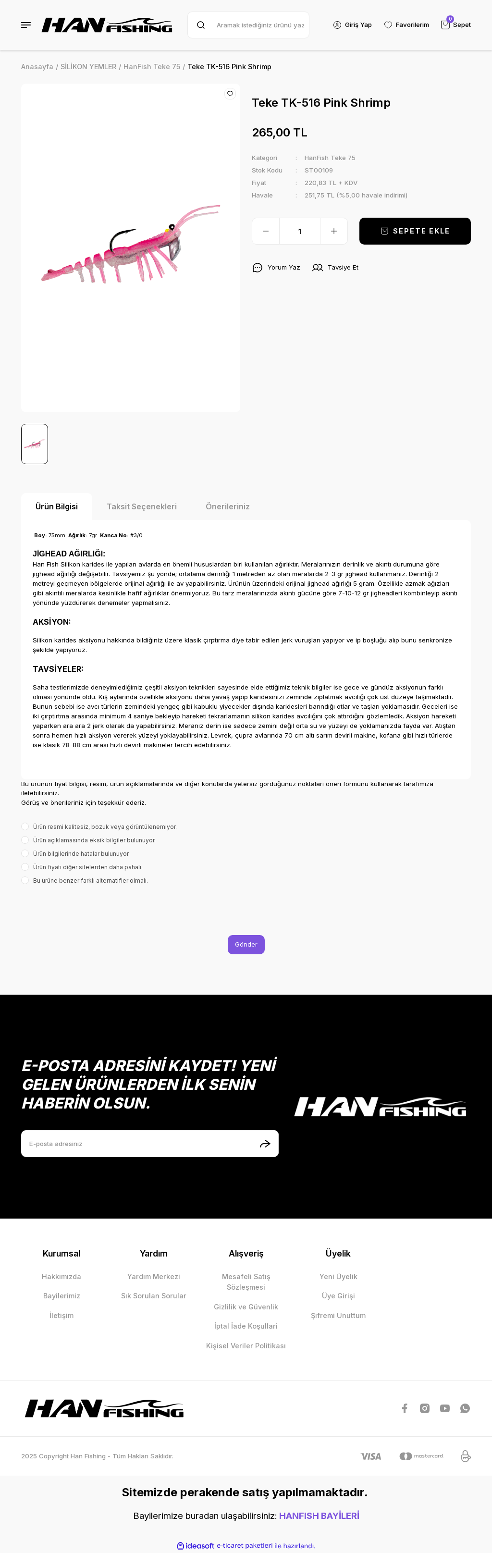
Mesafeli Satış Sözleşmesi (246, 1281)
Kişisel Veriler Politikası (246, 1346)
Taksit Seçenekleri (142, 506)
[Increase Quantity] (333, 231)
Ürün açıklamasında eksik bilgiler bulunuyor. (94, 840)
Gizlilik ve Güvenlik (246, 1307)
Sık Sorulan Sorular (153, 1296)
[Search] (248, 25)
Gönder (246, 944)
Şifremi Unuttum (338, 1315)
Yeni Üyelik (338, 1276)
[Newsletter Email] (150, 1143)
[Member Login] (352, 25)
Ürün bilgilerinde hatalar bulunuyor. (81, 853)
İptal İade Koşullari (246, 1326)
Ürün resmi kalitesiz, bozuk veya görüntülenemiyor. (105, 826)
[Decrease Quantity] (265, 231)
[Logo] (107, 25)
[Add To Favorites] (230, 93)
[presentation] (94, 910)
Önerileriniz (228, 506)
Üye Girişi (338, 1296)
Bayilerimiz (61, 1296)
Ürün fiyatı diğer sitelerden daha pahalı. (88, 867)
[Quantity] (299, 231)
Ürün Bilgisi (57, 506)
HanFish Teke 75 (330, 157)
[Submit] (265, 1143)
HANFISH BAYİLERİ (319, 1515)
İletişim (61, 1315)
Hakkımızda (61, 1276)
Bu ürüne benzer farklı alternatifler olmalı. (90, 880)
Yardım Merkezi (153, 1276)
